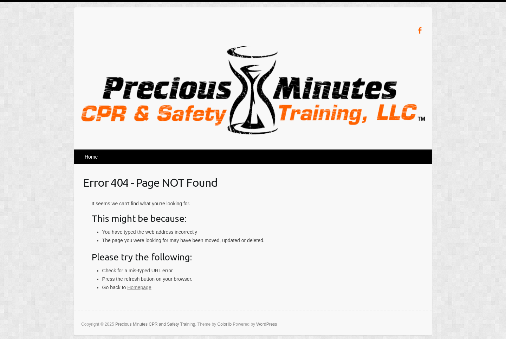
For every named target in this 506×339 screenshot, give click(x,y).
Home (91, 157)
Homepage (139, 287)
